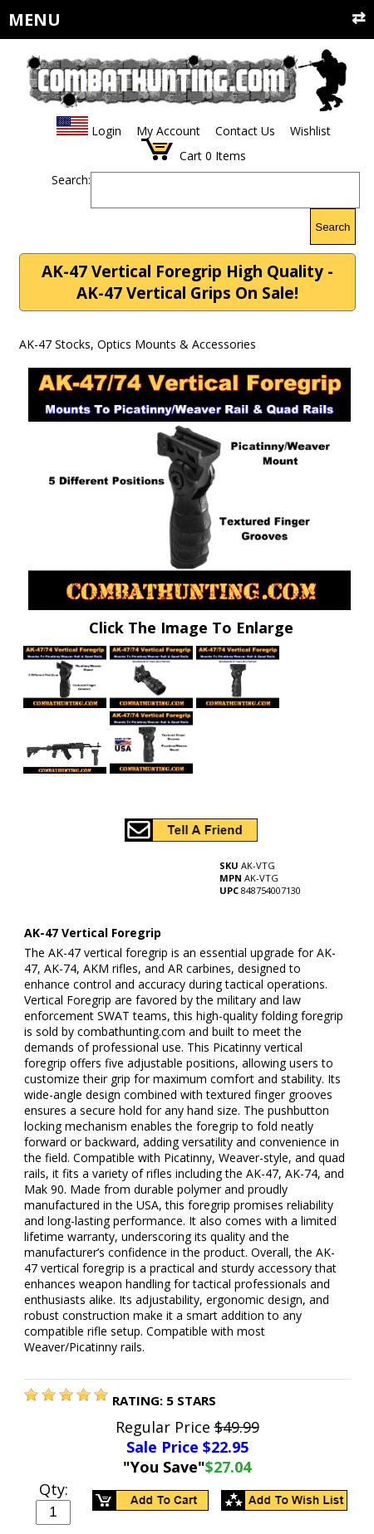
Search (332, 227)
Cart (191, 156)
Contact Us (245, 131)
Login (106, 131)
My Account (168, 131)
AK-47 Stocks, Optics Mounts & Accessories (137, 344)
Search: (71, 180)
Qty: (53, 1489)
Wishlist (310, 131)
